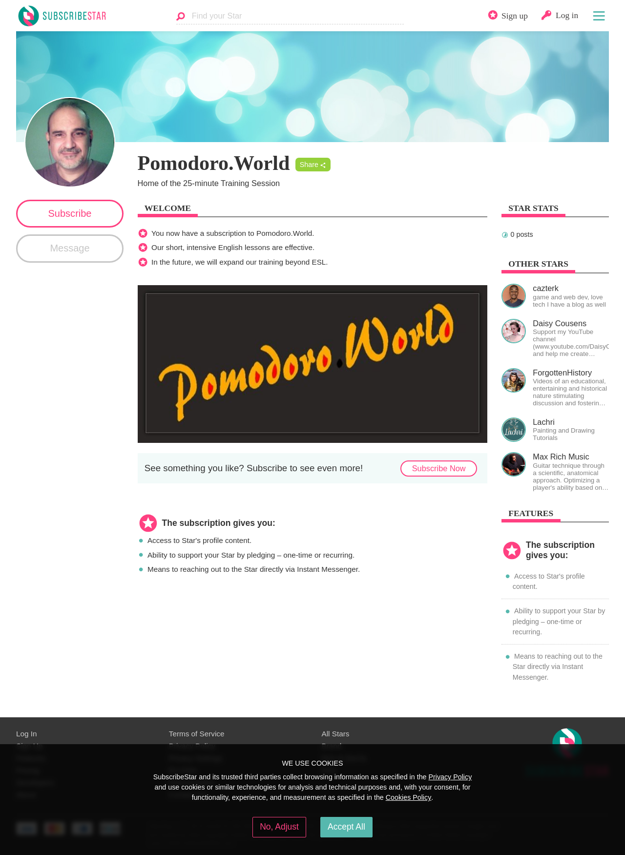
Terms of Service (197, 734)
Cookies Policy (409, 797)
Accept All (346, 827)
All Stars (336, 734)
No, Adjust (279, 827)
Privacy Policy (450, 777)
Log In (26, 734)
